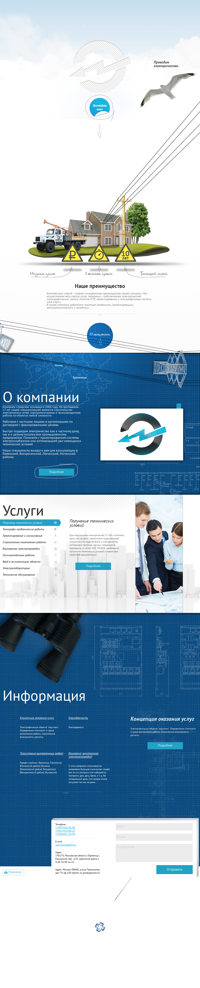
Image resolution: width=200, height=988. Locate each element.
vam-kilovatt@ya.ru (65, 845)
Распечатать (15, 872)
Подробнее (56, 472)
